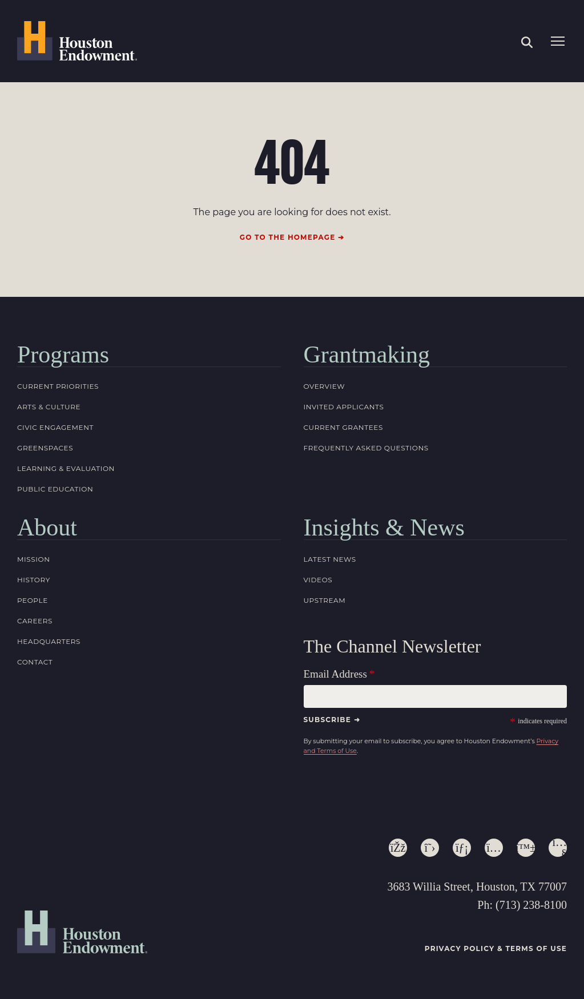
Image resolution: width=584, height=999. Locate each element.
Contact (35, 662)
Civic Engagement (55, 427)
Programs (63, 354)
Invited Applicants (344, 406)
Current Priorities (58, 386)
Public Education (55, 489)
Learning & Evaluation (66, 468)
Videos (318, 579)
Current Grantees (343, 427)
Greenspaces (45, 448)
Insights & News (384, 527)
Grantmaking (367, 354)
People (32, 600)
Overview (324, 386)
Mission (33, 559)
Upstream (325, 600)
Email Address (335, 673)
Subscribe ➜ (332, 719)
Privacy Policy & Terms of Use (496, 948)
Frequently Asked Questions (366, 448)
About (47, 527)
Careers (35, 621)
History (33, 579)
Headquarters (48, 641)
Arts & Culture (48, 406)
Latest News (330, 559)
